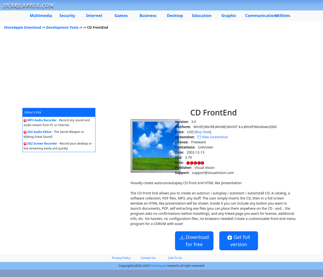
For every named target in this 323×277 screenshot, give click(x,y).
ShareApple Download (22, 27)
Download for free (194, 241)
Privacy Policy (121, 258)
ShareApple (158, 266)
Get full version (238, 241)
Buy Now (203, 132)
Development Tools (62, 27)
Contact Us (148, 258)
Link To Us (175, 258)
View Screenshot (212, 137)
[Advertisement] (162, 71)
